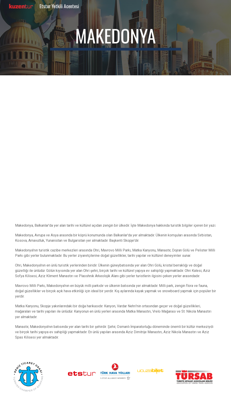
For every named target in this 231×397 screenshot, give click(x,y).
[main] (115, 37)
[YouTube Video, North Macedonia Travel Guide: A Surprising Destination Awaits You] (115, 150)
